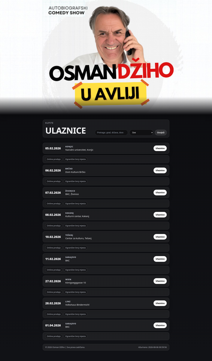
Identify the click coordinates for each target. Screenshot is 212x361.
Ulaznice (160, 148)
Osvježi (160, 132)
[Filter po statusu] (141, 133)
